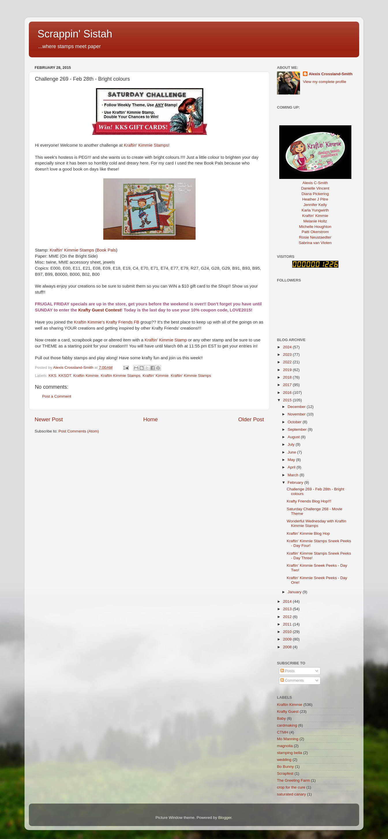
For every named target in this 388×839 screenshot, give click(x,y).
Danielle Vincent (315, 188)
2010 (288, 632)
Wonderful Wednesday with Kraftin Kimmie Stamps (316, 523)
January (295, 592)
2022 (288, 362)
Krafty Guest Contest (99, 310)
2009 (288, 639)
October (295, 422)
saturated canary (291, 794)
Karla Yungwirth (315, 210)
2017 (288, 385)
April (292, 467)
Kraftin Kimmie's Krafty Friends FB (107, 322)
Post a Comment (56, 396)
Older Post (251, 419)
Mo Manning (287, 739)
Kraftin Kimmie (86, 375)
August (294, 437)
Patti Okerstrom (315, 232)
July (292, 444)
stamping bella (289, 753)
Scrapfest (285, 773)
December (297, 407)
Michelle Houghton (315, 226)
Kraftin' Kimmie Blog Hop (308, 533)
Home (150, 419)
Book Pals (106, 250)
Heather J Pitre (315, 199)
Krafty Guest (288, 711)
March (293, 475)
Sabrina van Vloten (315, 243)
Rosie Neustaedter (315, 237)
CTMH (282, 732)
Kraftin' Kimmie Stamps (146, 145)
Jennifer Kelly (315, 205)
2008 (288, 647)
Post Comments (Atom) (79, 431)
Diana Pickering (315, 194)
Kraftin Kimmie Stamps (120, 375)
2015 (288, 400)
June (292, 452)
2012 (288, 617)
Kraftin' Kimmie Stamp (166, 340)
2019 (288, 370)
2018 (288, 377)
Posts (287, 671)
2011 (288, 624)
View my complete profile (324, 82)
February (296, 482)
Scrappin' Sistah (75, 34)
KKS (52, 375)
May (292, 460)
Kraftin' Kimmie (155, 375)
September (298, 429)
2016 (288, 392)
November (297, 414)
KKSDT (65, 375)
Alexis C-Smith (315, 183)
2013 (288, 609)
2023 (288, 354)
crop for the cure (291, 787)
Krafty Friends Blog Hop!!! (309, 501)
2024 (288, 347)
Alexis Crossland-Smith (331, 74)
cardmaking (287, 725)
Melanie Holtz (315, 221)
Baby (281, 718)
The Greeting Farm (293, 780)
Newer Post (49, 419)
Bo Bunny (285, 766)
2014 (288, 601)
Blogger (225, 817)
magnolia (285, 746)
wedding (284, 759)
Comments (292, 680)
